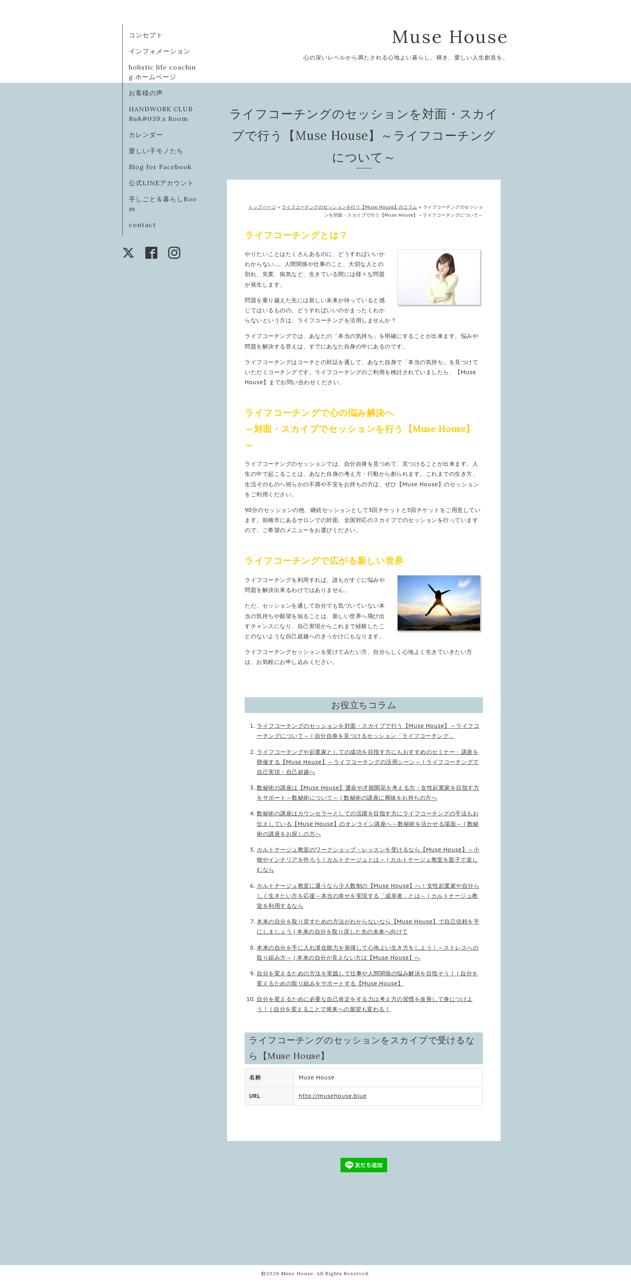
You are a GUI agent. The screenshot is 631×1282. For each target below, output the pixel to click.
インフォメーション (159, 51)
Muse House (463, 36)
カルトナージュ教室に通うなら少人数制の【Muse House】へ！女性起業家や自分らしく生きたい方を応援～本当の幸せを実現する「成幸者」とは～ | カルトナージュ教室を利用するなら (368, 895)
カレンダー (146, 135)
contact (142, 225)
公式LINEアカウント (161, 183)
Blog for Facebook (160, 167)
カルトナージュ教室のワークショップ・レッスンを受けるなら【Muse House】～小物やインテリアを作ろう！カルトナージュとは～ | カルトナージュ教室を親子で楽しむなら (368, 859)
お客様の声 (146, 93)
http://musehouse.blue (333, 1096)
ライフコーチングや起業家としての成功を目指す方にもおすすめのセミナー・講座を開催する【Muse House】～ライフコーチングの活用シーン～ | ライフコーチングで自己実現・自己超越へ (368, 762)
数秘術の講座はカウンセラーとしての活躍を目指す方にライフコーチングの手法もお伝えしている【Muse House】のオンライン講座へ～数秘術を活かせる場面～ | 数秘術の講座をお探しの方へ (368, 823)
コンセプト (146, 35)
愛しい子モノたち (156, 151)
